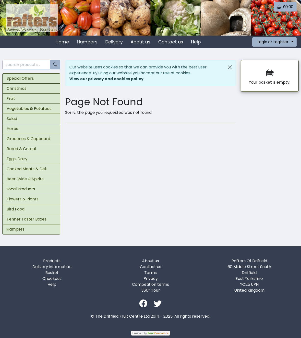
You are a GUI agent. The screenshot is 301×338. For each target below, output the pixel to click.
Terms (150, 272)
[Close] (230, 67)
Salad (12, 118)
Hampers (87, 42)
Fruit (11, 98)
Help (196, 42)
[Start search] (55, 65)
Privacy (151, 278)
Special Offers (20, 78)
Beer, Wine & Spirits (25, 179)
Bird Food (15, 209)
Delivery (114, 42)
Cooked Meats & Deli (27, 169)
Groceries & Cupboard (28, 139)
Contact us (170, 42)
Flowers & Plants (22, 199)
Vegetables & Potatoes (29, 108)
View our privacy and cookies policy (106, 79)
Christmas (16, 88)
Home (62, 42)
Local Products (21, 189)
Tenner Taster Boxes (27, 219)
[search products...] (26, 65)
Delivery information (52, 267)
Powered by (150, 333)
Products (51, 261)
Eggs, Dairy (17, 159)
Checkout (51, 278)
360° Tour (150, 290)
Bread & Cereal (21, 149)
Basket (52, 272)
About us (140, 42)
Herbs (12, 128)
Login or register (272, 42)
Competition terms (150, 284)
